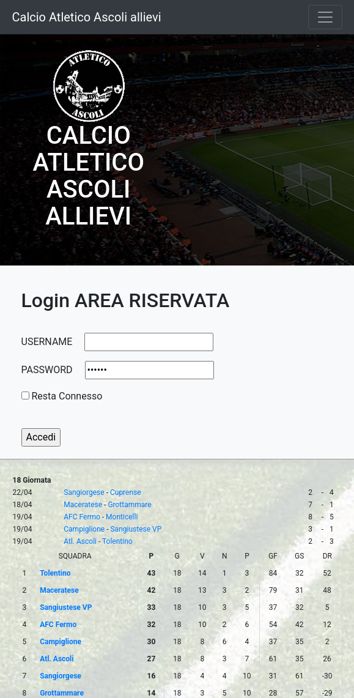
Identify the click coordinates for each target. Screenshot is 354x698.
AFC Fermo (82, 517)
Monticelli (122, 517)
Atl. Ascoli (80, 541)
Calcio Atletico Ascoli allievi (86, 17)
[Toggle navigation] (325, 17)
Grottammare (129, 504)
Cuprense (125, 492)
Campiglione (84, 529)
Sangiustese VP (135, 529)
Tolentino (117, 541)
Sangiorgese (84, 492)
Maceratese (83, 504)
